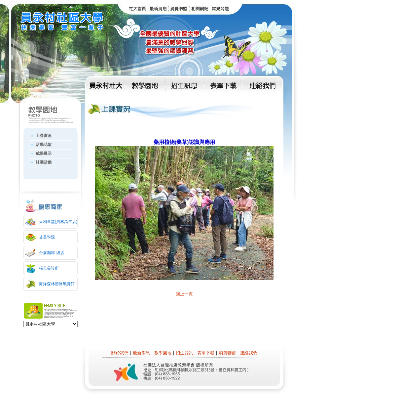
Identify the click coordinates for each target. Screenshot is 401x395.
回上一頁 (184, 293)
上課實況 (44, 135)
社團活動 (44, 162)
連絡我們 (248, 352)
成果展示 (44, 153)
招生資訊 (184, 352)
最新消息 (141, 352)
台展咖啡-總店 (51, 252)
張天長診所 (49, 268)
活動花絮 (44, 144)
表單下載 (205, 352)
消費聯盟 (227, 352)
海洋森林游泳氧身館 (57, 284)
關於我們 (119, 352)
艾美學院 (47, 237)
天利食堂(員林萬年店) (58, 221)
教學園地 (162, 352)
